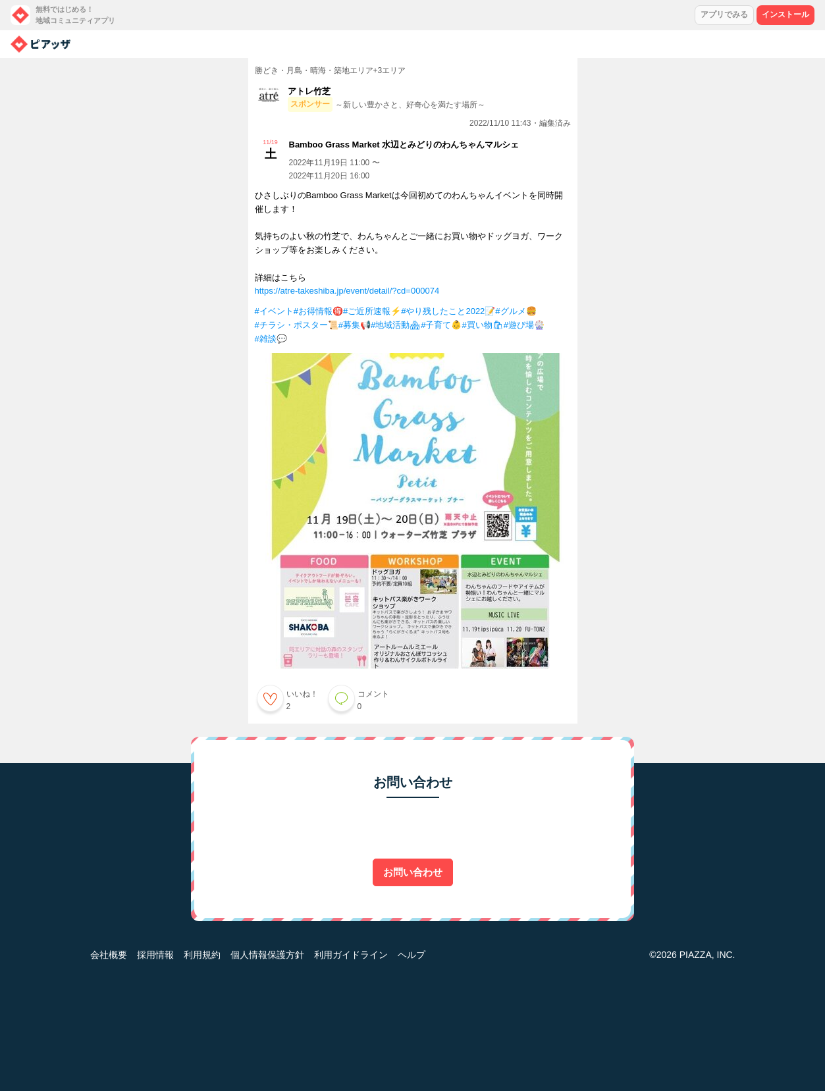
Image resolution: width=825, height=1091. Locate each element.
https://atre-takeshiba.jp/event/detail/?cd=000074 (347, 291)
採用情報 (155, 954)
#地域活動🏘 (396, 325)
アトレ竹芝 (309, 91)
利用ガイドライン (351, 954)
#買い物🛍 (482, 325)
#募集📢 (354, 325)
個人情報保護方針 (267, 954)
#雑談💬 (271, 339)
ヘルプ (411, 954)
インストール (785, 14)
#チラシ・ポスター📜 (296, 325)
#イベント (274, 311)
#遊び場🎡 (524, 325)
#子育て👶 (441, 325)
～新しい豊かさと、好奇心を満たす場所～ (410, 104)
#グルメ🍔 (515, 311)
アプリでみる (724, 14)
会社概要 (108, 954)
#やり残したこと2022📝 (448, 311)
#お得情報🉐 (318, 311)
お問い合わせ (412, 872)
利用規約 (202, 954)
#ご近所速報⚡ (372, 311)
